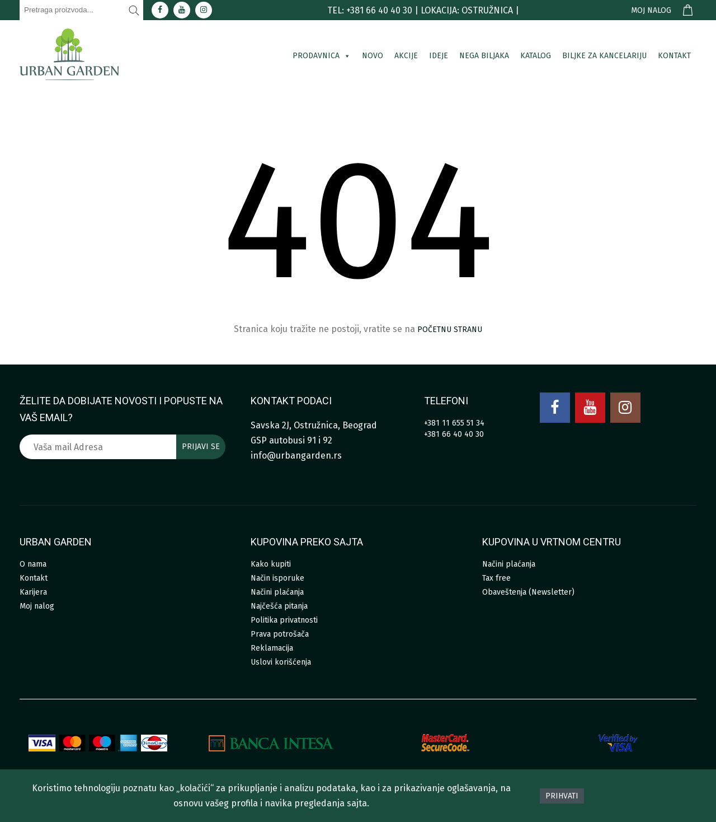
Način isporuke (277, 578)
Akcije (406, 55)
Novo (372, 55)
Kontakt (674, 55)
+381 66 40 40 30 (454, 434)
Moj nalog (651, 10)
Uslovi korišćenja (281, 662)
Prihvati (561, 796)
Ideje (438, 55)
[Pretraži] (134, 10)
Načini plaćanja (277, 592)
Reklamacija (272, 648)
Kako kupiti (271, 564)
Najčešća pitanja (279, 606)
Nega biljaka (484, 55)
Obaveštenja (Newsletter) (528, 592)
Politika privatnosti (284, 620)
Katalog (535, 55)
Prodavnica (322, 55)
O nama (33, 564)
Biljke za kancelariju (604, 55)
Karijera (33, 592)
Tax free (496, 578)
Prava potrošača (280, 634)
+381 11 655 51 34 (454, 423)
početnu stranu (449, 329)
